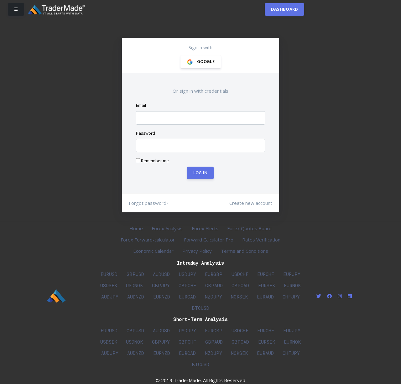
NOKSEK (239, 296)
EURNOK (292, 285)
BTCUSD (200, 308)
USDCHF (240, 274)
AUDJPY (109, 296)
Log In (200, 172)
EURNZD (161, 296)
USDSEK (108, 285)
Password (145, 133)
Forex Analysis (167, 228)
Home (136, 228)
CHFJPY (291, 296)
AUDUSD (161, 274)
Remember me (152, 160)
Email (141, 105)
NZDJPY (213, 296)
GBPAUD (214, 285)
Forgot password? (149, 203)
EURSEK (266, 285)
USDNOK (134, 285)
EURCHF (265, 274)
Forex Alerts (205, 228)
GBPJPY (161, 285)
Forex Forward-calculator (148, 239)
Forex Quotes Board (249, 228)
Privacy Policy (197, 251)
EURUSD (109, 274)
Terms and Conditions (244, 251)
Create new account (250, 203)
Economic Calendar (153, 251)
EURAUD (265, 296)
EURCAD (187, 296)
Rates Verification (261, 239)
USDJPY (187, 274)
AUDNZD (135, 296)
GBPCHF (187, 285)
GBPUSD (135, 274)
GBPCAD (240, 285)
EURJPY (291, 274)
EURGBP (213, 274)
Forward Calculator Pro (208, 239)
